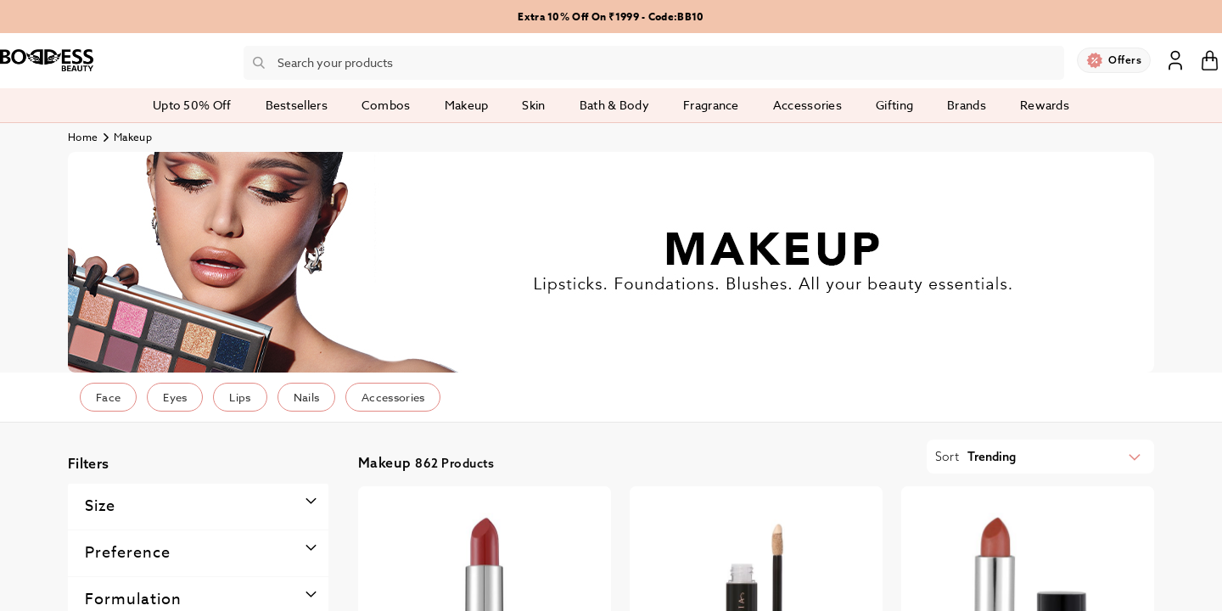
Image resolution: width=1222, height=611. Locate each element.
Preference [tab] (128, 552)
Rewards (1044, 105)
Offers (1124, 59)
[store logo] (46, 60)
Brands (966, 105)
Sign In (1175, 59)
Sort (947, 456)
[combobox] (654, 63)
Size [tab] (100, 506)
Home (83, 137)
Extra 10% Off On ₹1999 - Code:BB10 (610, 16)
